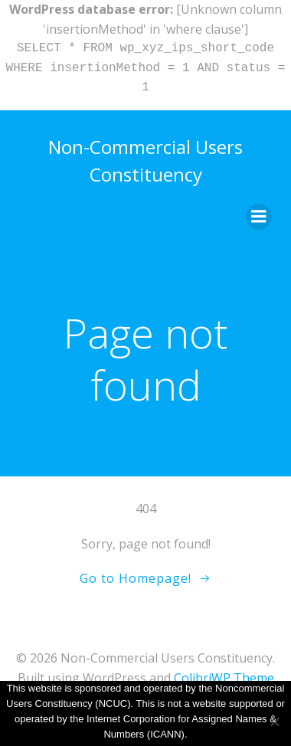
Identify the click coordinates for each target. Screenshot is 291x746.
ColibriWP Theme (224, 677)
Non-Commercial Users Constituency (145, 160)
